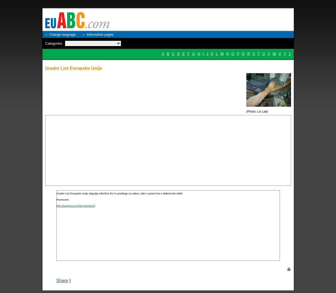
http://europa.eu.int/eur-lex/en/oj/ (76, 205)
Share (62, 280)
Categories (54, 43)
